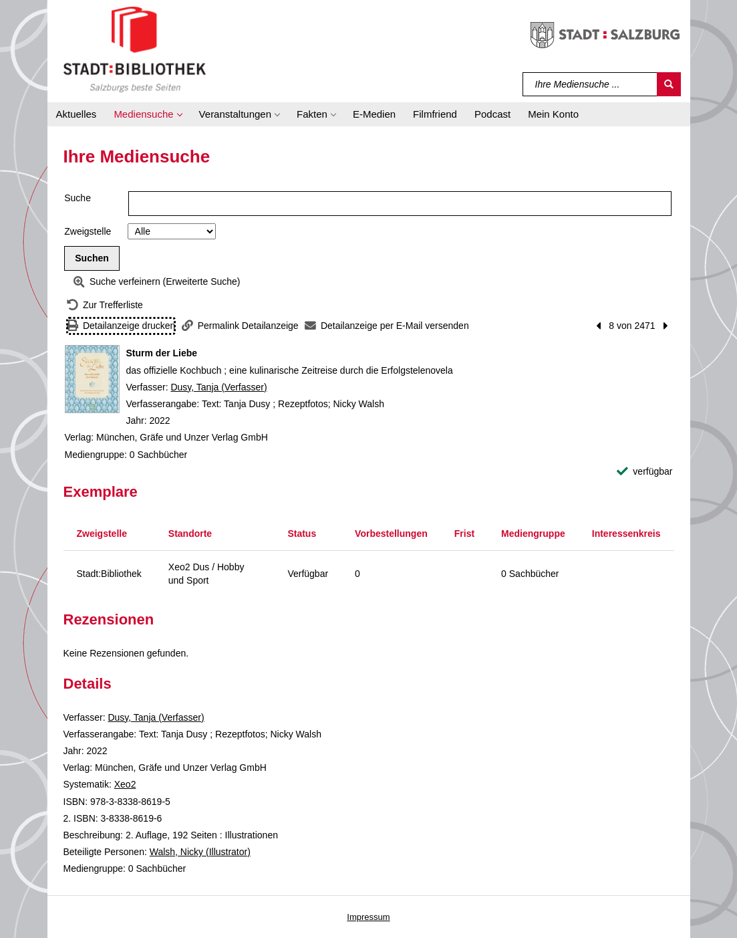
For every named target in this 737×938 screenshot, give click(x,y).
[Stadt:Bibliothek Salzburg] (134, 48)
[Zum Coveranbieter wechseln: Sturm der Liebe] (92, 379)
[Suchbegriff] (590, 84)
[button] (147, 114)
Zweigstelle (87, 231)
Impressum (368, 917)
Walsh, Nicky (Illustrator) (200, 851)
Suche (77, 198)
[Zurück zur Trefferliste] (105, 305)
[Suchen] (669, 84)
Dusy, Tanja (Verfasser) (218, 387)
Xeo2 (125, 784)
